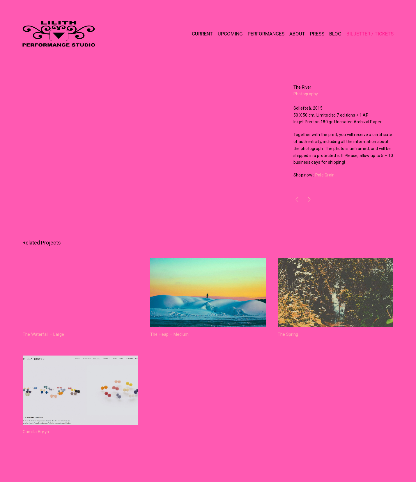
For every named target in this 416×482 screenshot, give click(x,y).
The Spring (288, 334)
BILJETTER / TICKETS (370, 34)
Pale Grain (325, 175)
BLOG (335, 34)
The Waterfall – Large (43, 334)
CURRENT (202, 34)
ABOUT (297, 34)
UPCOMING (230, 34)
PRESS (317, 34)
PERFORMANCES (266, 34)
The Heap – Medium (169, 334)
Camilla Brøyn (36, 431)
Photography (305, 94)
